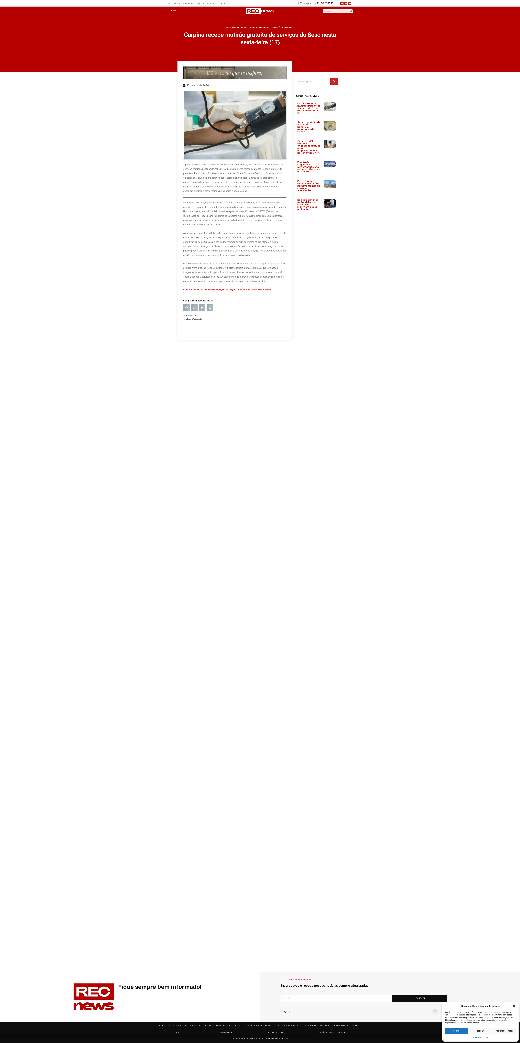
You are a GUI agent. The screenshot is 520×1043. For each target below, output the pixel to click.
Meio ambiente (341, 1026)
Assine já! (188, 3)
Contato (222, 3)
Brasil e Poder (232, 27)
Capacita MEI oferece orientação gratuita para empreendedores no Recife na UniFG (309, 147)
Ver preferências (504, 1031)
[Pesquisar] (351, 11)
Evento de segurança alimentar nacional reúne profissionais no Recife (308, 167)
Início (161, 1026)
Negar (480, 1031)
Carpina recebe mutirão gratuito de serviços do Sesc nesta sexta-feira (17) (309, 108)
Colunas (238, 1026)
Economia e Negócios (288, 1026)
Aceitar (456, 1031)
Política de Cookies (480, 1037)
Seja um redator (205, 3)
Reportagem (226, 1032)
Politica (180, 1032)
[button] (514, 1006)
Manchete (253, 27)
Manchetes (264, 27)
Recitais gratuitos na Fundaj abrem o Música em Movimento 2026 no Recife (308, 205)
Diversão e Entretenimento (260, 1026)
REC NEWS (174, 3)
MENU (174, 10)
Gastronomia (174, 1026)
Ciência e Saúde (222, 1026)
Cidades (244, 27)
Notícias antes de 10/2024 (332, 1032)
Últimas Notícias (286, 27)
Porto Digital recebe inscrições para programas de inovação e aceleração (308, 186)
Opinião (274, 27)
